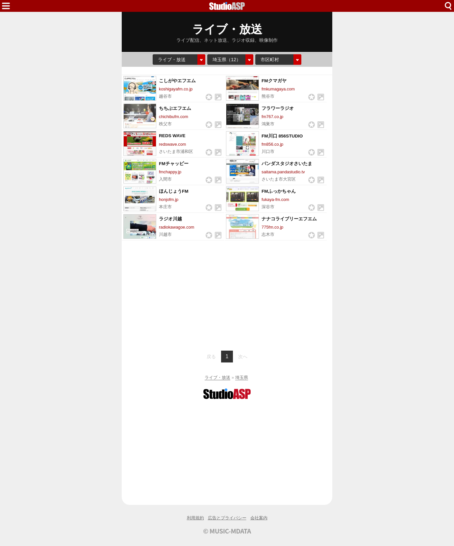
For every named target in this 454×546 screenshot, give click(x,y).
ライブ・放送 (217, 377)
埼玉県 (241, 377)
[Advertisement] (227, 295)
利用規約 (195, 517)
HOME (227, 6)
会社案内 (258, 517)
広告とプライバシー (227, 517)
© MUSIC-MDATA (227, 530)
